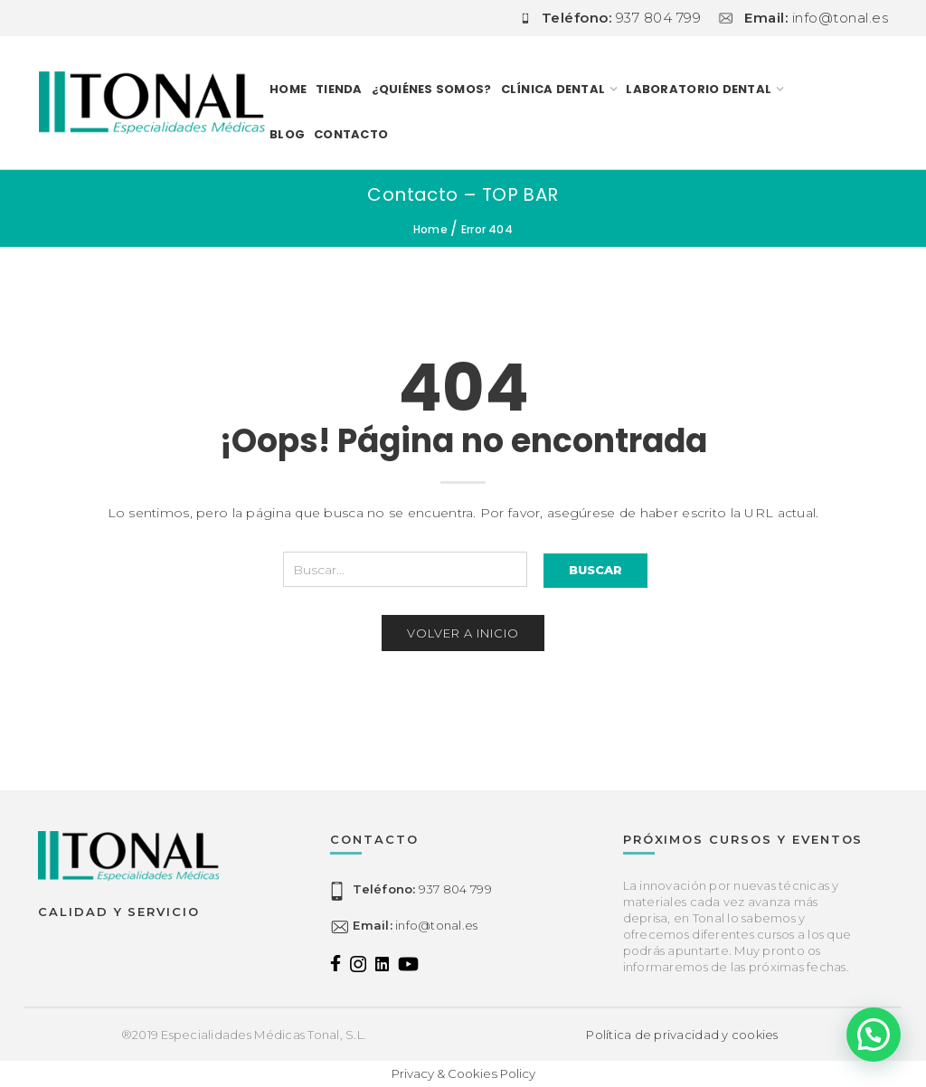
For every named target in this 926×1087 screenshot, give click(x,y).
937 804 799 (422, 889)
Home (288, 89)
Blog (287, 134)
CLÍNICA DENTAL (553, 89)
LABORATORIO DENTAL (698, 89)
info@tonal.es (415, 925)
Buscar (595, 569)
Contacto (351, 134)
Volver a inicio (463, 633)
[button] (873, 1034)
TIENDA (339, 89)
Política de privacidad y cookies (682, 1034)
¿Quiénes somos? (432, 89)
